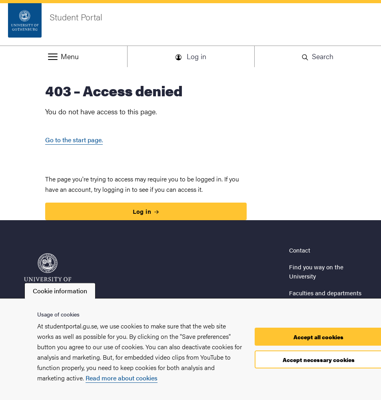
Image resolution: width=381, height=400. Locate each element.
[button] (63, 56)
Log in (146, 211)
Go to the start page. (74, 139)
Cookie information (60, 290)
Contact (299, 250)
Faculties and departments (325, 293)
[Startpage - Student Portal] (190, 24)
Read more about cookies (122, 377)
